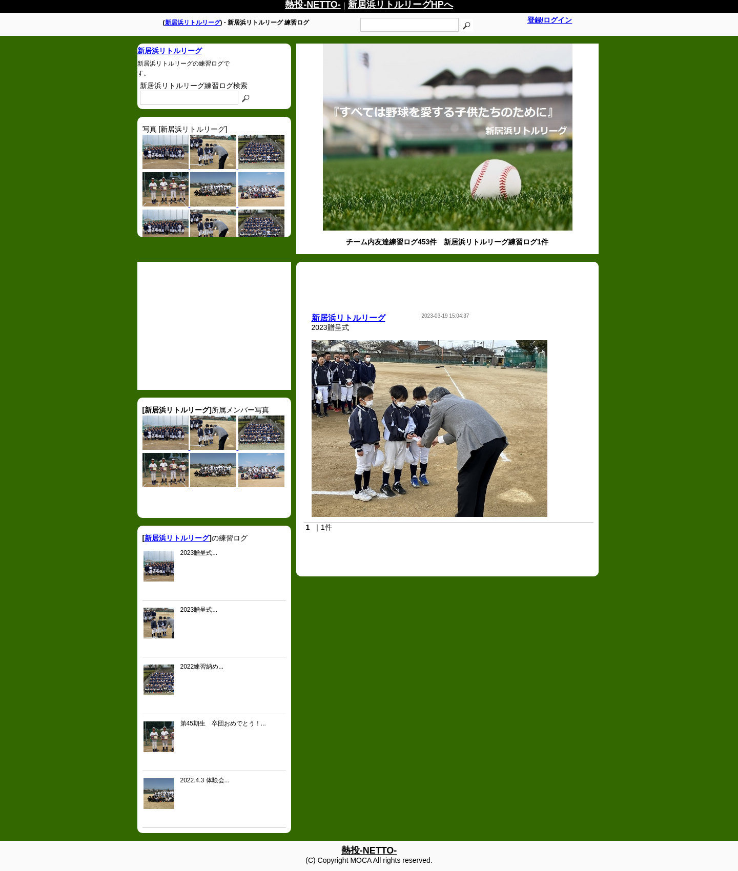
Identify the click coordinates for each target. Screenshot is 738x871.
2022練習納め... (202, 666)
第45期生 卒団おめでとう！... (223, 723)
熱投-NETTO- (369, 850)
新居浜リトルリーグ (192, 22)
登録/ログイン (549, 20)
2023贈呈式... (199, 552)
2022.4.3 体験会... (205, 780)
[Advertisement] (214, 326)
